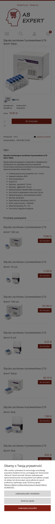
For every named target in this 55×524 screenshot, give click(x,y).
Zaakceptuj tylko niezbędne (27, 493)
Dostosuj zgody (27, 501)
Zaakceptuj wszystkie (27, 508)
